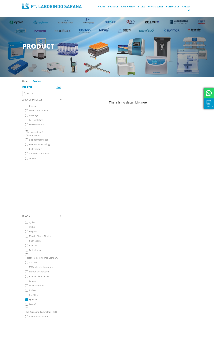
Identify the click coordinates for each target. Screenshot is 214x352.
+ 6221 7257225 (102, 322)
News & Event (155, 6)
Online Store (63, 308)
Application (128, 6)
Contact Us (172, 6)
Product (113, 6)
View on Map (99, 311)
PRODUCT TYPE (41, 271)
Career (186, 6)
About (101, 6)
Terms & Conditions (67, 323)
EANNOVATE (136, 349)
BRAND (41, 164)
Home (25, 81)
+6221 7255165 (101, 315)
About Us (61, 297)
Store (141, 6)
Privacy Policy (63, 326)
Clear (58, 87)
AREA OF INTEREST (41, 99)
